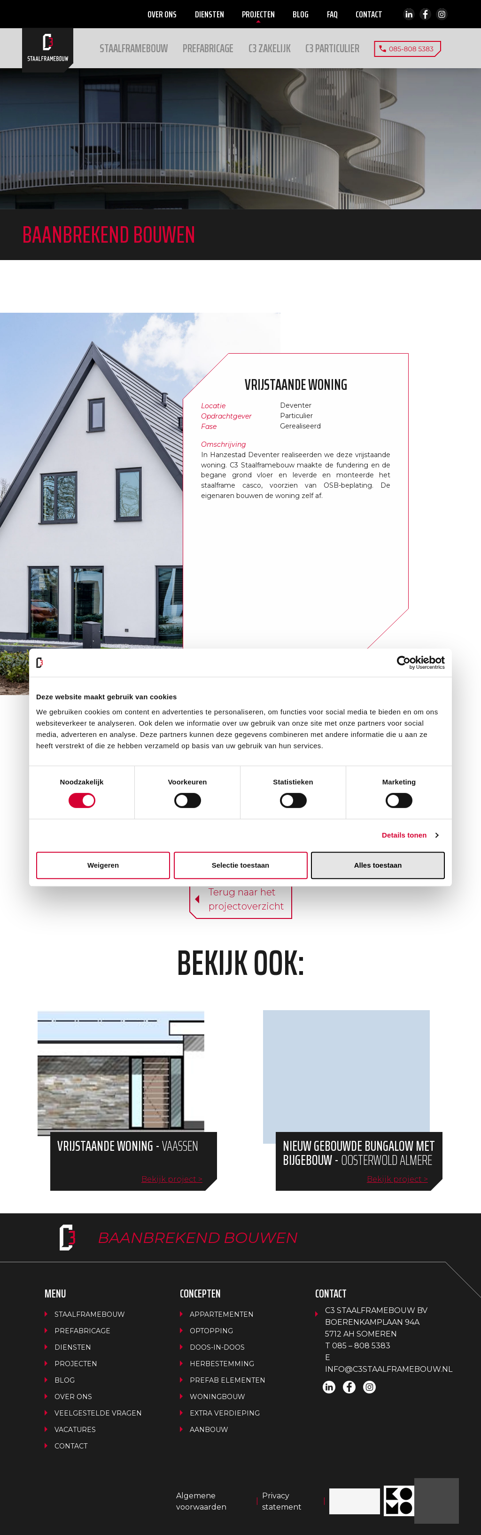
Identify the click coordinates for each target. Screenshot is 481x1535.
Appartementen (222, 1314)
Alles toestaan (378, 865)
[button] (269, 48)
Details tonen (404, 835)
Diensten (209, 14)
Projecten (258, 14)
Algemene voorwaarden (201, 1501)
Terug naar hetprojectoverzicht (246, 899)
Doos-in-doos (217, 1347)
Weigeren (103, 865)
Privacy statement (282, 1501)
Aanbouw (209, 1429)
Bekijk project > (171, 1179)
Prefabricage (208, 48)
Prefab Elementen (227, 1380)
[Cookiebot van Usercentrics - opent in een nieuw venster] (404, 663)
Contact (369, 14)
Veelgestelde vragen (98, 1413)
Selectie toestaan (241, 865)
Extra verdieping (225, 1413)
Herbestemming (222, 1364)
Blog (301, 14)
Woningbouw (217, 1397)
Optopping (211, 1331)
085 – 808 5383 (361, 1345)
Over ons (162, 14)
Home (48, 50)
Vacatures (75, 1429)
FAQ (332, 14)
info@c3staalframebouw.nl (388, 1369)
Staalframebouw (134, 48)
